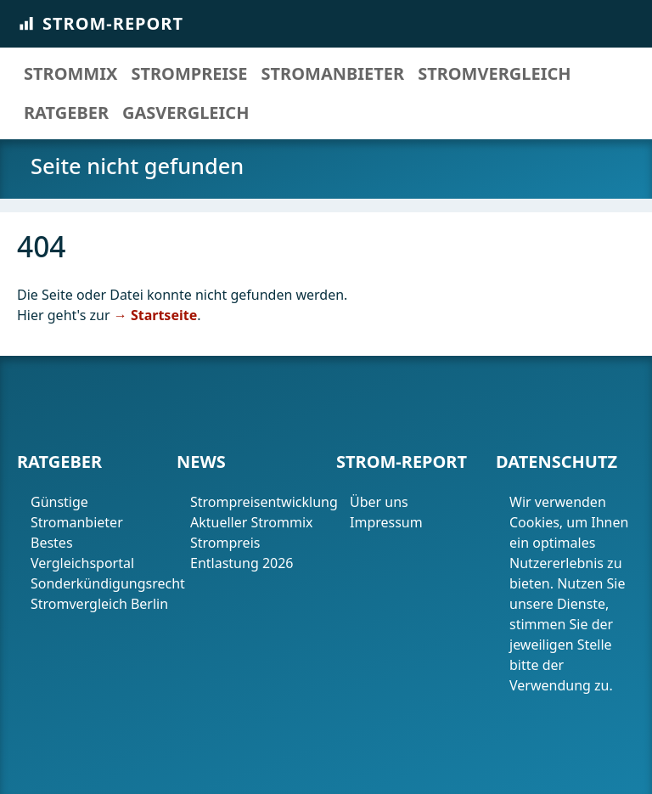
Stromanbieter (333, 73)
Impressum (388, 522)
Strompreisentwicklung (259, 502)
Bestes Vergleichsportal (82, 552)
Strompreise (189, 73)
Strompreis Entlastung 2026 (242, 552)
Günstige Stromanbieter (77, 512)
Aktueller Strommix (251, 522)
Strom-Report (100, 23)
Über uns (379, 502)
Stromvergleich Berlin (99, 603)
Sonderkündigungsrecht (100, 583)
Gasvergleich (185, 112)
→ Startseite (155, 315)
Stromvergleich (494, 73)
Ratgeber (66, 112)
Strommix (70, 73)
